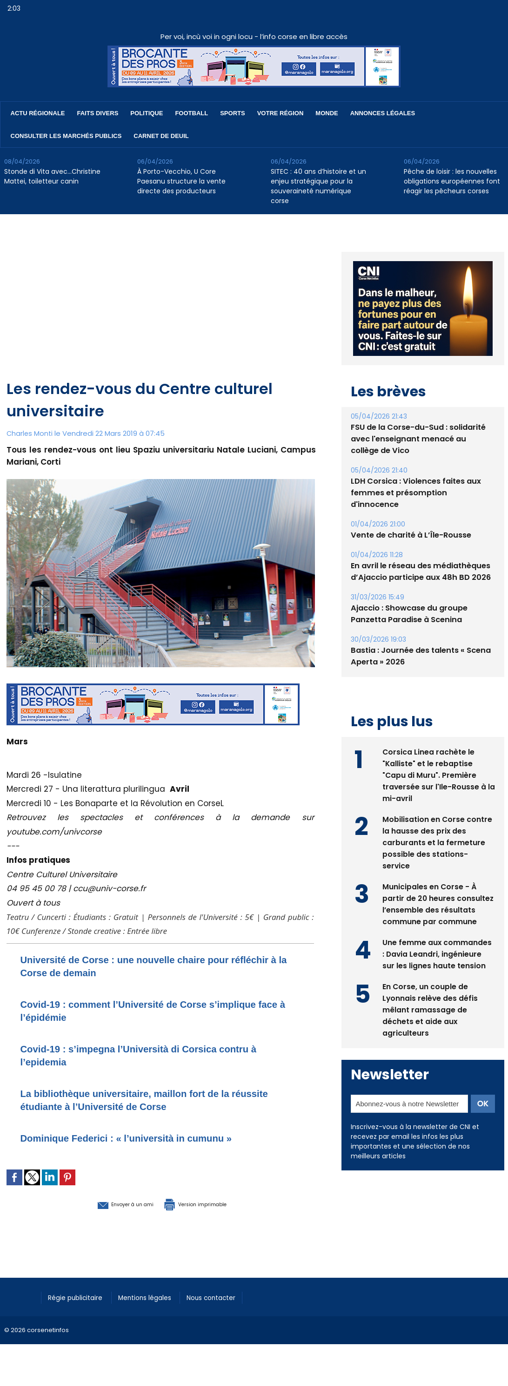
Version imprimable (209, 1203)
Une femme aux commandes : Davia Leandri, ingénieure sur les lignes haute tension (437, 963)
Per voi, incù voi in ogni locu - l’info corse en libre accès (254, 36)
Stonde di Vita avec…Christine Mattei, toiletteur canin (52, 176)
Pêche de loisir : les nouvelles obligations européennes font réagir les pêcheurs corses (452, 181)
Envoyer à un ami (110, 1203)
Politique (146, 113)
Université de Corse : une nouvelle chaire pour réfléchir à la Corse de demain (143, 966)
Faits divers (98, 113)
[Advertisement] (161, 308)
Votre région (280, 113)
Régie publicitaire (79, 1296)
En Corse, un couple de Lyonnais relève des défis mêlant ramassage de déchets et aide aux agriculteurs (430, 1018)
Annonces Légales (382, 113)
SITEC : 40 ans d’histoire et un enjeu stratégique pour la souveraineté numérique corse (318, 186)
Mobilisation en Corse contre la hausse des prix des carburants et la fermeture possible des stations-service (437, 851)
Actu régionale (38, 113)
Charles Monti (30, 433)
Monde (326, 113)
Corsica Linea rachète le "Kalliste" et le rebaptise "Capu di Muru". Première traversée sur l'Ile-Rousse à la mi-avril (434, 784)
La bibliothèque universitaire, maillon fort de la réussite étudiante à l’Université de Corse (144, 1099)
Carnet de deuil (161, 135)
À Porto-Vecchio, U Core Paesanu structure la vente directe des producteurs (181, 181)
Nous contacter (227, 1296)
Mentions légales (155, 1296)
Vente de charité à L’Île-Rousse (410, 544)
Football (191, 113)
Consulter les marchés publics (66, 135)
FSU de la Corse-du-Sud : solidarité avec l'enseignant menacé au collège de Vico (422, 460)
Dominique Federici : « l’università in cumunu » (145, 1137)
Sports (232, 113)
